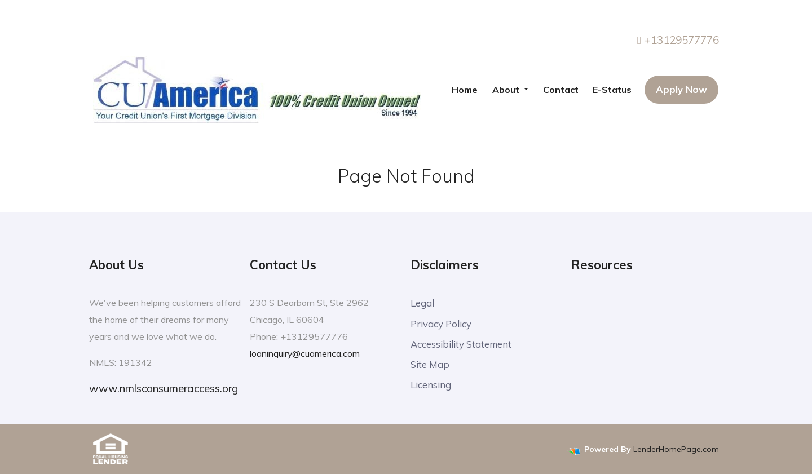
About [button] (507, 89)
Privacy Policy (441, 324)
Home (465, 89)
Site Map (430, 365)
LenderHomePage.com (676, 449)
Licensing (431, 386)
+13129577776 (678, 40)
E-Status (612, 89)
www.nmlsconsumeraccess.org (163, 388)
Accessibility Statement (462, 345)
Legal (422, 303)
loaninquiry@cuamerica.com (305, 353)
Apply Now (681, 89)
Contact (561, 89)
